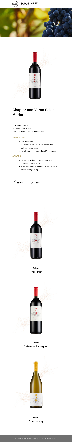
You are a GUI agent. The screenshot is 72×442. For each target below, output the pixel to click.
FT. (56, 438)
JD (39, 183)
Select (36, 268)
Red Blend (36, 271)
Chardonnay (36, 421)
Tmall (22, 183)
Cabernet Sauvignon (36, 346)
